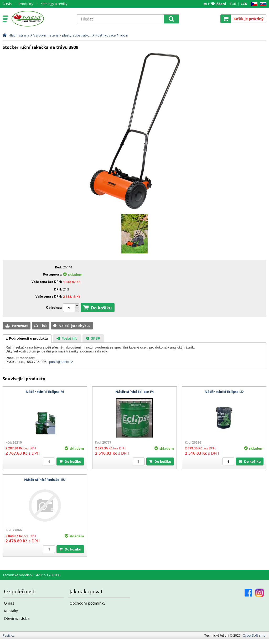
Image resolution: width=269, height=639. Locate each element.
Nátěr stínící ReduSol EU (45, 479)
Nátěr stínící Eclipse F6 (45, 391)
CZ (253, 4)
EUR (233, 3)
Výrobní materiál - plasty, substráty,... (62, 35)
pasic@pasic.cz (61, 362)
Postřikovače (105, 35)
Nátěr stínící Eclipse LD (224, 391)
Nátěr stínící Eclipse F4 (134, 391)
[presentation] (27, 338)
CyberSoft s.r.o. (254, 635)
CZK (244, 3)
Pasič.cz (41, 18)
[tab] (27, 338)
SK (262, 4)
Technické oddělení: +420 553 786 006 (31, 575)
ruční (124, 35)
